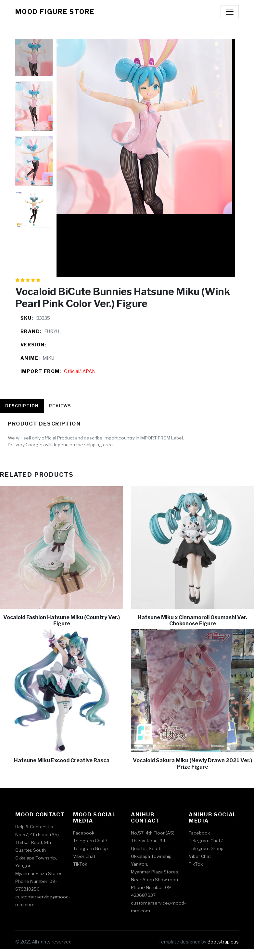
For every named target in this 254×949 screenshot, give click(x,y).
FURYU (51, 331)
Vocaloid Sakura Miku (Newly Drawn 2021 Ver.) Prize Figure (192, 763)
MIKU (48, 358)
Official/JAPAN (79, 371)
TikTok (80, 864)
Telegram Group (90, 848)
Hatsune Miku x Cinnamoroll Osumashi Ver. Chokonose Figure (192, 620)
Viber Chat (84, 856)
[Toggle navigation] (230, 11)
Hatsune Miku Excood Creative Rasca (61, 760)
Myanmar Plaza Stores (39, 873)
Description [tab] (22, 405)
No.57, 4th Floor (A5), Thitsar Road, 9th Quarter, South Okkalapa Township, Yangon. (37, 850)
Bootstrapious (223, 941)
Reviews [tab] (60, 405)
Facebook (83, 832)
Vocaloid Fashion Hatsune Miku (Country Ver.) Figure (61, 620)
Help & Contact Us (34, 826)
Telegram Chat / (90, 840)
